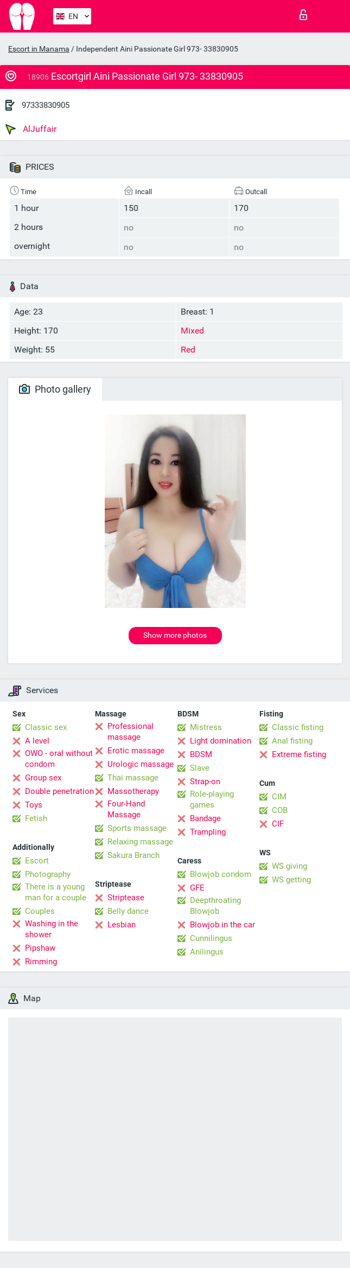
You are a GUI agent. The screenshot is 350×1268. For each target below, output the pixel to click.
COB (280, 810)
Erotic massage (135, 750)
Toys (33, 805)
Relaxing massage (140, 842)
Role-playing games (212, 799)
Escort (37, 861)
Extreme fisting (299, 754)
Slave (199, 768)
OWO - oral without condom (59, 758)
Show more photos (175, 635)
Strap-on (205, 781)
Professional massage (130, 731)
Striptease (125, 897)
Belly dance (128, 911)
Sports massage (137, 828)
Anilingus (207, 952)
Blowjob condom (220, 874)
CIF (278, 824)
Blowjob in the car (222, 925)
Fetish (36, 818)
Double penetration (59, 791)
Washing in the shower (51, 929)
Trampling (208, 832)
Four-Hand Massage (126, 809)
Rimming (41, 961)
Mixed (192, 330)
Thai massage (132, 778)
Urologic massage (140, 764)
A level (37, 741)
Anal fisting (292, 741)
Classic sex (46, 727)
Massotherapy (133, 791)
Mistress (206, 727)
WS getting (291, 880)
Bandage (205, 818)
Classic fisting (297, 727)
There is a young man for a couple (55, 892)
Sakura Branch (133, 855)
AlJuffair (30, 129)
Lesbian (121, 925)
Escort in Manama (38, 48)
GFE (197, 888)
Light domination (220, 741)
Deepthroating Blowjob (215, 905)
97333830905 (45, 105)
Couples (40, 911)
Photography (48, 874)
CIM (279, 797)
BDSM (201, 754)
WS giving (289, 866)
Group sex (43, 778)
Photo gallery (55, 389)
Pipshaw (40, 948)
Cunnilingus (211, 938)
